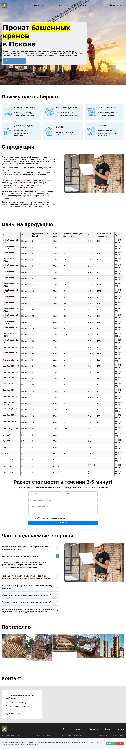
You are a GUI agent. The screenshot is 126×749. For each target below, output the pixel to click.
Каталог (78, 729)
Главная (36, 5)
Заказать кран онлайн (14, 61)
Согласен (110, 744)
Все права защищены (10, 735)
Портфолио (63, 5)
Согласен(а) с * (47, 518)
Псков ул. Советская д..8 (18, 703)
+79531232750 (118, 5)
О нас (44, 5)
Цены (74, 5)
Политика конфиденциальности (74, 735)
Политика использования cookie (111, 735)
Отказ (120, 744)
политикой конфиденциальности (53, 518)
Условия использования (41, 735)
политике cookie (92, 742)
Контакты (83, 5)
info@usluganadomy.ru (17, 710)
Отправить (63, 523)
